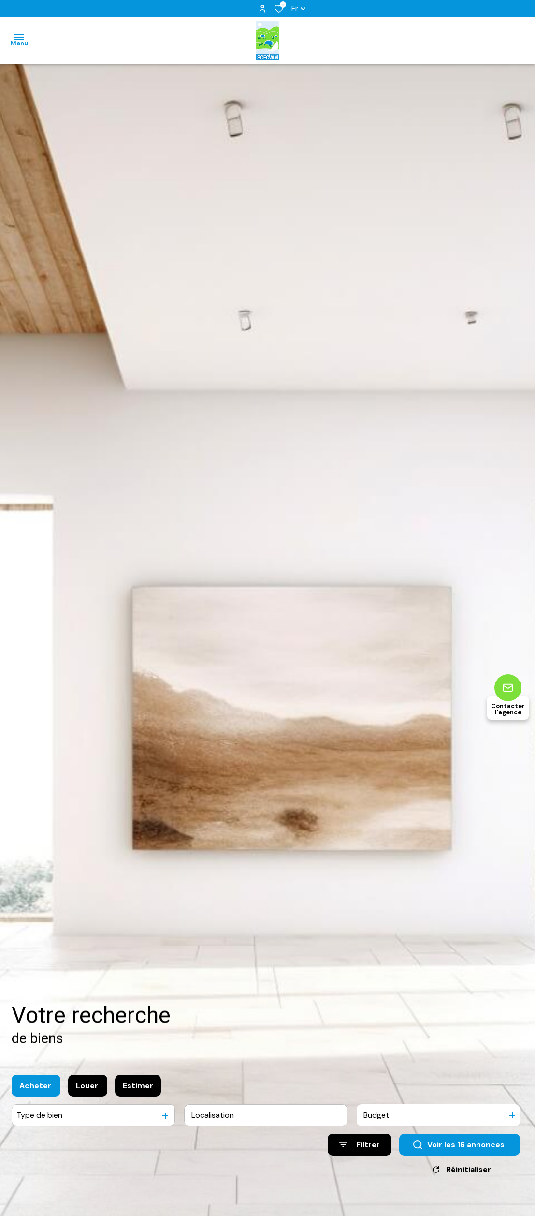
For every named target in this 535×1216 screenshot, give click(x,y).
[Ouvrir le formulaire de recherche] (359, 1147)
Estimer (138, 1088)
